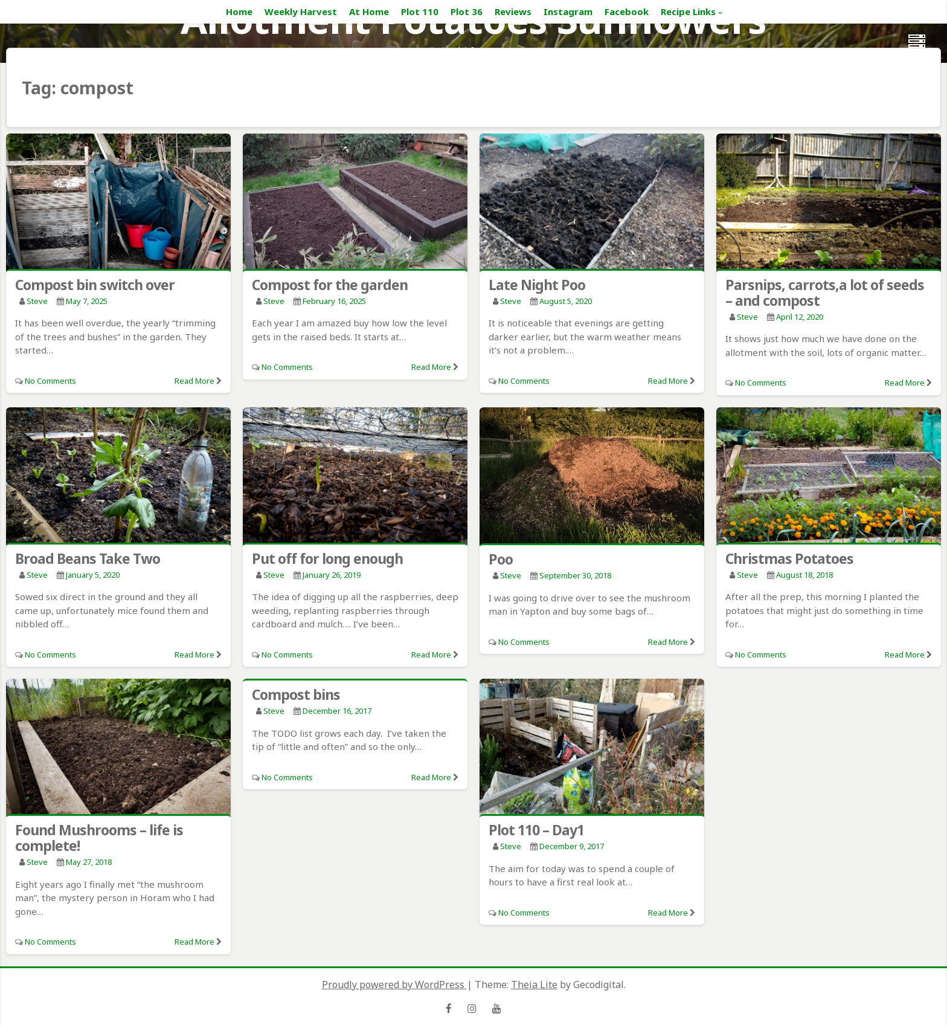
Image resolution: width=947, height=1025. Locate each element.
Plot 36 (467, 11)
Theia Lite (534, 984)
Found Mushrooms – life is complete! (99, 837)
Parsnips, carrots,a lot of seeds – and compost (824, 292)
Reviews (513, 11)
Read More (194, 380)
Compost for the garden (330, 284)
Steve (37, 301)
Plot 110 (419, 11)
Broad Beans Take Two (87, 558)
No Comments (50, 380)
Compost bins (296, 694)
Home (239, 11)
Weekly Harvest (301, 11)
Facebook (627, 11)
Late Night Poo (537, 284)
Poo (501, 559)
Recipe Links (688, 11)
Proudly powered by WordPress (394, 984)
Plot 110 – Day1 (536, 829)
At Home (369, 11)
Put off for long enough (327, 558)
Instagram (568, 11)
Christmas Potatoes (789, 558)
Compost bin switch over (95, 284)
